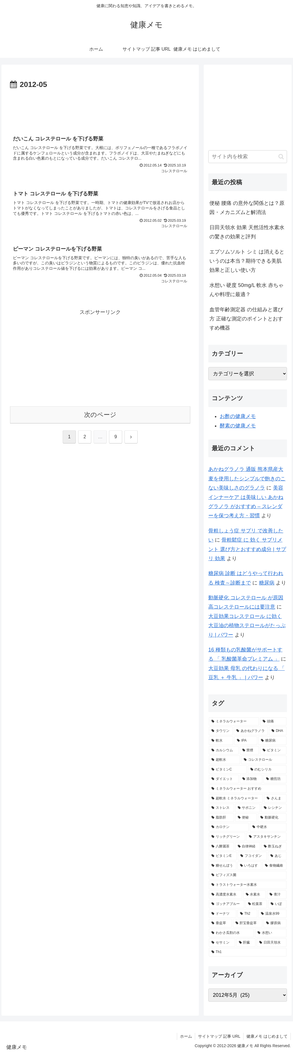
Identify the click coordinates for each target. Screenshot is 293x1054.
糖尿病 (266, 583)
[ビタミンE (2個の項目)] (223, 856)
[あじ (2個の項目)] (277, 856)
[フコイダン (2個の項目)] (252, 856)
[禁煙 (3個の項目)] (249, 750)
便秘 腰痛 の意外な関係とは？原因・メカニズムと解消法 (246, 207)
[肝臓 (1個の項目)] (246, 942)
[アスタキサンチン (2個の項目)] (266, 837)
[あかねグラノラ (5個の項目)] (251, 731)
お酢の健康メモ (238, 416)
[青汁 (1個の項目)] (276, 894)
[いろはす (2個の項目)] (249, 865)
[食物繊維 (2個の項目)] (274, 865)
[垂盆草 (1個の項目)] (220, 923)
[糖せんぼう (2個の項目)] (222, 865)
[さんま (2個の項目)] (275, 798)
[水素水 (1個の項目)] (254, 894)
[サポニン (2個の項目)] (247, 808)
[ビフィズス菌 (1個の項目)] (247, 875)
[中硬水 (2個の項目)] (268, 827)
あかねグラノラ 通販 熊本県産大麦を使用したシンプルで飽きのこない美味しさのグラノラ (247, 478)
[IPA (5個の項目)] (245, 740)
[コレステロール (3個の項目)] (263, 760)
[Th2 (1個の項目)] (247, 914)
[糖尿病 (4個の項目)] (272, 740)
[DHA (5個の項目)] (277, 731)
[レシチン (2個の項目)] (273, 808)
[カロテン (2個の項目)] (229, 827)
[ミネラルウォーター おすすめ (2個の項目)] (247, 788)
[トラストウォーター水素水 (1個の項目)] (247, 885)
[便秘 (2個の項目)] (246, 817)
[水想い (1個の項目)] (270, 933)
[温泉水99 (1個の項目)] (272, 914)
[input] (247, 156)
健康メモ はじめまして (267, 1036)
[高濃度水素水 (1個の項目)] (225, 894)
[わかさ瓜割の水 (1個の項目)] (231, 933)
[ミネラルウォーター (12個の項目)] (234, 721)
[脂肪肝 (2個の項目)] (221, 817)
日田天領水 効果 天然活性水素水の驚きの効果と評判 (246, 232)
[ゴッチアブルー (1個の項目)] (226, 904)
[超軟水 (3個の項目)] (224, 760)
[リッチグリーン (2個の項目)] (227, 837)
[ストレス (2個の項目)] (221, 808)
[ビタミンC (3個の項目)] (228, 769)
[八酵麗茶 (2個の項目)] (221, 846)
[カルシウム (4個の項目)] (223, 750)
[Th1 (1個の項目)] (247, 952)
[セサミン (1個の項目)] (222, 942)
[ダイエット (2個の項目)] (223, 779)
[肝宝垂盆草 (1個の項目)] (247, 923)
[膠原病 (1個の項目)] (275, 923)
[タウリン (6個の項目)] (221, 731)
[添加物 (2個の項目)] (251, 779)
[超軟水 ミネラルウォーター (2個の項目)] (236, 798)
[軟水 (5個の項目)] (221, 740)
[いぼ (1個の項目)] (277, 904)
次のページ (100, 414)
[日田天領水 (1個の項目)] (271, 942)
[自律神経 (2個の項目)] (247, 846)
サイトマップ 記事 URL (219, 1036)
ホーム (186, 1036)
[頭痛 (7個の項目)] (273, 721)
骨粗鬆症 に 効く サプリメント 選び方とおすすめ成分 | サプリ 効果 (247, 549)
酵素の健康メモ (238, 426)
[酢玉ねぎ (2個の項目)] (273, 846)
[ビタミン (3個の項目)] (273, 750)
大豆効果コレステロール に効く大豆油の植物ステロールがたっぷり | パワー (247, 625)
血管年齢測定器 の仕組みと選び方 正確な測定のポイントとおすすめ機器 (246, 319)
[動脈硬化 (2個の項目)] (272, 817)
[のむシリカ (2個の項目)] (267, 769)
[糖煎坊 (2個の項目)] (275, 779)
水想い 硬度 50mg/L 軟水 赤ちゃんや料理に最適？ (246, 289)
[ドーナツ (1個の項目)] (222, 914)
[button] (281, 156)
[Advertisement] (100, 108)
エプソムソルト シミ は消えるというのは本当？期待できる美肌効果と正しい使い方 (246, 261)
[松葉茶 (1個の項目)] (256, 904)
